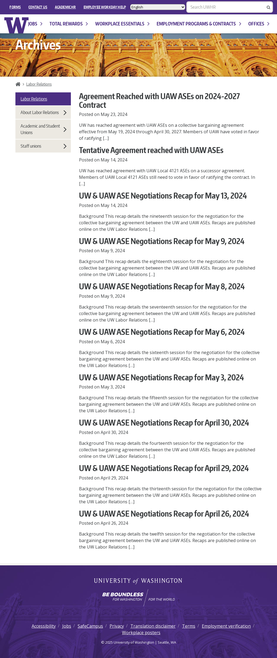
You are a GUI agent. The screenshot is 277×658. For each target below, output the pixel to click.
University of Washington (138, 581)
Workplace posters (141, 633)
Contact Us (37, 7)
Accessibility (44, 626)
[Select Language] (157, 7)
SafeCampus (90, 626)
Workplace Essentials (122, 24)
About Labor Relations (44, 112)
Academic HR (65, 7)
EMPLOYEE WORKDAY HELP (105, 7)
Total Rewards (69, 24)
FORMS (15, 7)
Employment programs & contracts (199, 24)
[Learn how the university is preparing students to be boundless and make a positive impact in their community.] (138, 598)
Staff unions (44, 146)
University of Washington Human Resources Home (16, 25)
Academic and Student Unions (44, 129)
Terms (188, 626)
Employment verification (226, 626)
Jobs (35, 24)
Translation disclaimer (153, 626)
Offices (258, 24)
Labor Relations (39, 84)
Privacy (117, 626)
